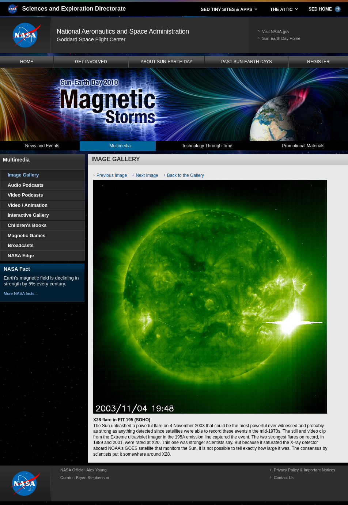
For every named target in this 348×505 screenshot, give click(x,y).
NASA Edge (21, 255)
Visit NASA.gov (275, 31)
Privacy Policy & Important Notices (304, 470)
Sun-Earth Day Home (281, 38)
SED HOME (325, 9)
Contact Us (284, 477)
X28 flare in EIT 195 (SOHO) (121, 419)
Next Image (147, 175)
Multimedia (16, 160)
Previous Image (112, 175)
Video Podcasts (25, 195)
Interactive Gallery (28, 215)
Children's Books (27, 225)
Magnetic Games (26, 235)
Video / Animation (28, 205)
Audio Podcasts (26, 185)
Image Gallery (23, 175)
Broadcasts (21, 245)
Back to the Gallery (185, 175)
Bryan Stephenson (92, 477)
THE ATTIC (284, 9)
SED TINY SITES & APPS (229, 9)
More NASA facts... (21, 293)
